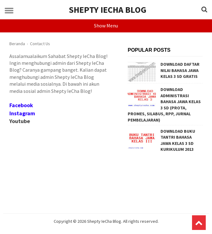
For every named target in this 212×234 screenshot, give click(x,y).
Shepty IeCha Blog (107, 9)
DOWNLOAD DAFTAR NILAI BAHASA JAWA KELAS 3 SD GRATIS (180, 70)
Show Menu (106, 25)
